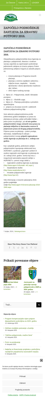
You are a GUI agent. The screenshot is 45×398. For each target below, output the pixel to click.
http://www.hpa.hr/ (11, 175)
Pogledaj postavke (22, 390)
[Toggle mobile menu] (40, 15)
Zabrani (22, 383)
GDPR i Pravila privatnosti (27, 395)
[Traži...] (20, 304)
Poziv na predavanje (12, 342)
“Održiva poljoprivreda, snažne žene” (19, 335)
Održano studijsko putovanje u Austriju (19, 328)
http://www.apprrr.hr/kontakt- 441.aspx (18, 165)
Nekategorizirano (20, 231)
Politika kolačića (13, 395)
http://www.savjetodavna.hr (14, 170)
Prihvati (22, 376)
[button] (41, 360)
